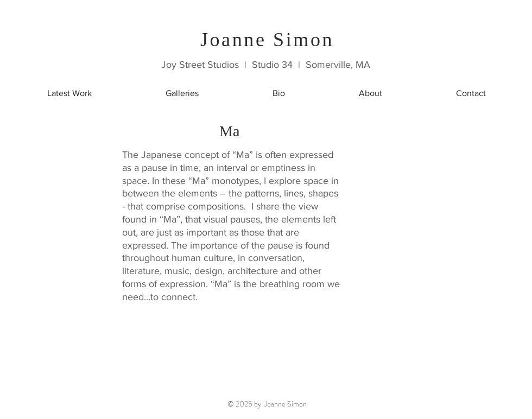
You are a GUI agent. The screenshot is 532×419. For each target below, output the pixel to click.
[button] (182, 93)
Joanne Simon (267, 39)
